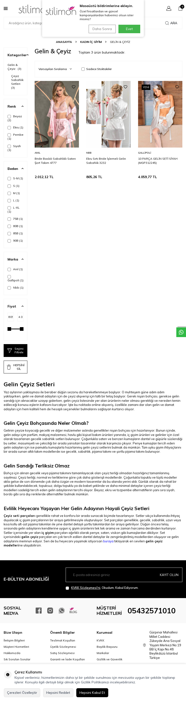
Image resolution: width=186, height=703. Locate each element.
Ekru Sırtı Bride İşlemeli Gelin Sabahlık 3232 (106, 160)
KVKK (100, 640)
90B (15, 241)
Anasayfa (64, 42)
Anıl (15, 269)
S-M (15, 178)
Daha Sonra (101, 29)
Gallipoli (15, 278)
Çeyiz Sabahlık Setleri (17, 81)
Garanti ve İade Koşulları (67, 659)
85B (15, 233)
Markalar (103, 653)
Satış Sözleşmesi (62, 653)
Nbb (15, 288)
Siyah (14, 148)
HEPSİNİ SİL (15, 366)
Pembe (15, 136)
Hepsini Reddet (58, 692)
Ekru (15, 127)
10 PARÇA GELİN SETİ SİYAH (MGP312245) (158, 160)
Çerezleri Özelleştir (22, 692)
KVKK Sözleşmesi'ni (85, 588)
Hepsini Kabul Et (92, 692)
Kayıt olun (168, 574)
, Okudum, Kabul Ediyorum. (102, 588)
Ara (171, 23)
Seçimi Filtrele (15, 350)
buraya (108, 541)
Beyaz (15, 118)
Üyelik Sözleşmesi (63, 646)
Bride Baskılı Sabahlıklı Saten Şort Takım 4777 (55, 160)
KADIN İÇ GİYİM (91, 42)
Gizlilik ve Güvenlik (109, 659)
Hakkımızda (12, 653)
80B (15, 226)
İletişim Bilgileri (14, 640)
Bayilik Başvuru (107, 646)
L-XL (14, 209)
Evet (129, 29)
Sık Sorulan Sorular (17, 659)
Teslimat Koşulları (62, 640)
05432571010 (152, 610)
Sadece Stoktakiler (96, 69)
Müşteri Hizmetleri (16, 646)
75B (15, 219)
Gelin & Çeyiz (14, 67)
